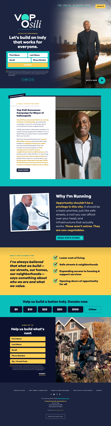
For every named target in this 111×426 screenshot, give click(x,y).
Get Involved (78, 5)
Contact (87, 5)
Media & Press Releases (60, 390)
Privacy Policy (11, 75)
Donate (100, 6)
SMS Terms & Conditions (38, 390)
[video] (32, 79)
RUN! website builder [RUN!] (58, 410)
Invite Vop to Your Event (83, 390)
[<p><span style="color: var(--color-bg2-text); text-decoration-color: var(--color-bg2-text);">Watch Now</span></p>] (101, 80)
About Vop (67, 5)
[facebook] (22, 79)
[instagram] (26, 79)
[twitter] (29, 79)
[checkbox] (7, 71)
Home (60, 5)
